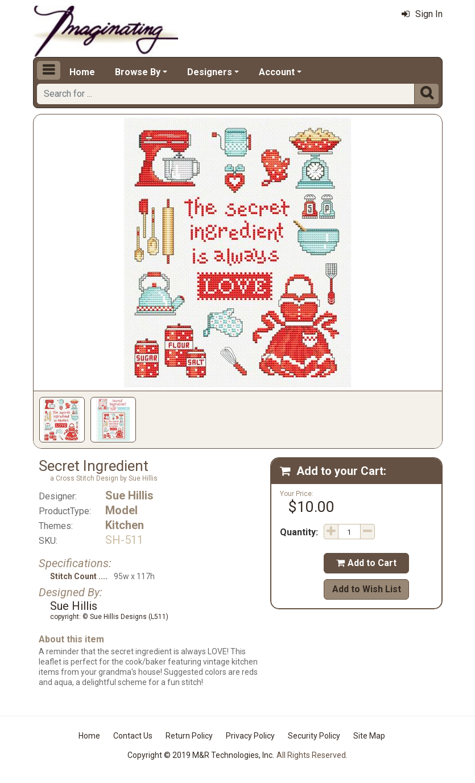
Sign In (422, 14)
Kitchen (124, 525)
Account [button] (277, 72)
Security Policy (314, 735)
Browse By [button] (137, 72)
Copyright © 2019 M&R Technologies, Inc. (200, 755)
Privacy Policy (250, 735)
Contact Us (132, 735)
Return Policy (189, 735)
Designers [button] (209, 72)
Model (121, 510)
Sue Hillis (129, 495)
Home (82, 72)
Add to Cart (366, 562)
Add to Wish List (366, 589)
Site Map (369, 735)
